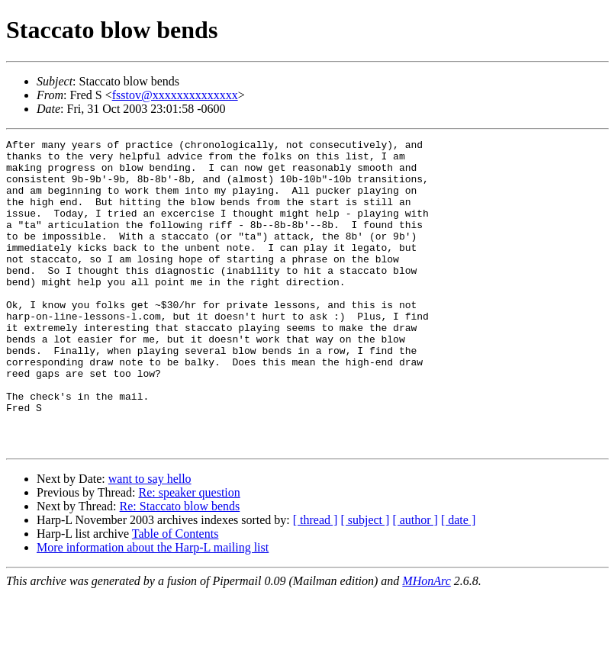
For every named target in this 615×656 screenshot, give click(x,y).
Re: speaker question (189, 554)
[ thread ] (315, 581)
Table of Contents (175, 595)
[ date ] (458, 581)
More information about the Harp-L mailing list (153, 609)
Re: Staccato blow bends (180, 567)
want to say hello (150, 540)
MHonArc (426, 642)
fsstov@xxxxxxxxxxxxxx (175, 94)
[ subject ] (364, 581)
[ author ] (415, 581)
